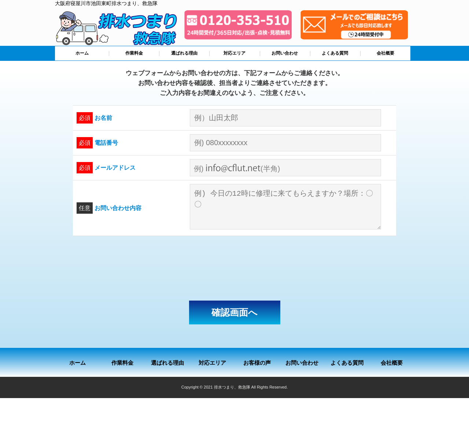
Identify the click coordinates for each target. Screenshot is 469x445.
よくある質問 (335, 53)
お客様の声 (257, 363)
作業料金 (134, 53)
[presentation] (234, 268)
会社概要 (385, 53)
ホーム (82, 53)
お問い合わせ (285, 53)
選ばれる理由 (184, 53)
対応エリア (234, 53)
